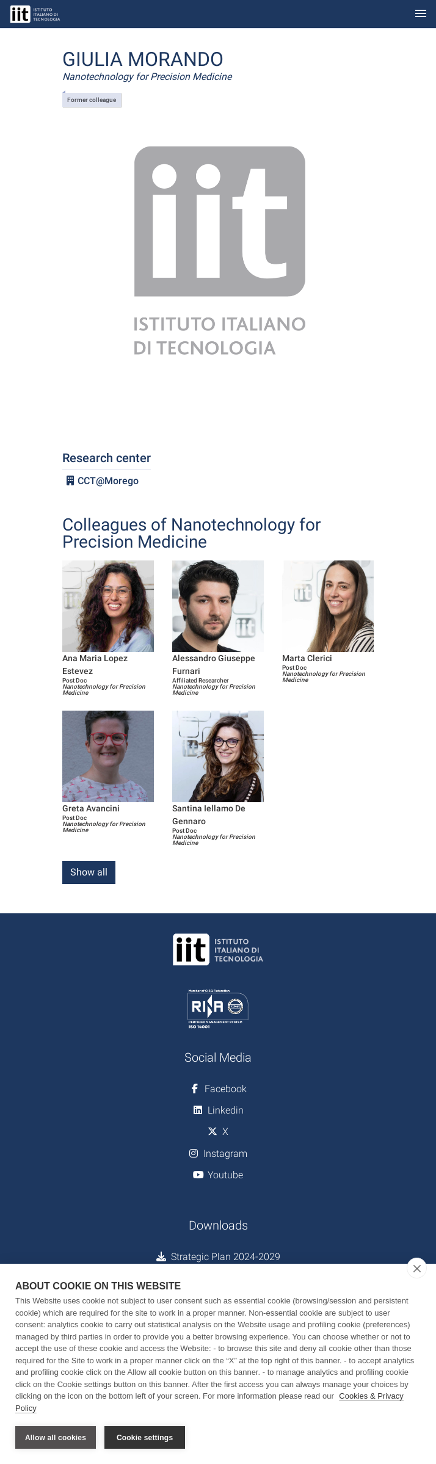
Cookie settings (145, 1437)
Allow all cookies (55, 1437)
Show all (88, 872)
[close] (417, 1268)
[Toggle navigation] (420, 14)
